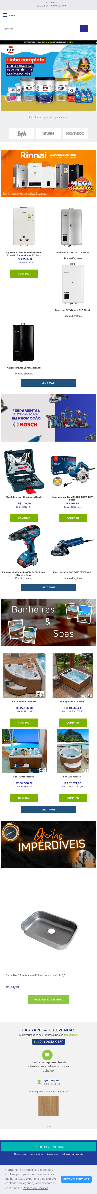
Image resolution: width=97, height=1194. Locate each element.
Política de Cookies (35, 1188)
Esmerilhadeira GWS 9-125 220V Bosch (72, 572)
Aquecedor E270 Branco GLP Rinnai (72, 310)
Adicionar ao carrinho (48, 999)
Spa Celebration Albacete (24, 701)
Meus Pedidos (36, 1153)
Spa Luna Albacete (72, 777)
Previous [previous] (23, 1084)
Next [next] (73, 1084)
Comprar (24, 273)
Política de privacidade (72, 1153)
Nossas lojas (52, 1153)
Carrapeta (48, 17)
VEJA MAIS (49, 383)
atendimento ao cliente (48, 1146)
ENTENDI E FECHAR (76, 1179)
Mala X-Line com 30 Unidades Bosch (23, 497)
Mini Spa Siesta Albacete (72, 701)
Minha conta (20, 1153)
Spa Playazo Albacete (23, 777)
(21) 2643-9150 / (49, 3)
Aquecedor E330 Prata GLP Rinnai (72, 252)
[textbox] (41, 28)
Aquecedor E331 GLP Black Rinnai (24, 368)
